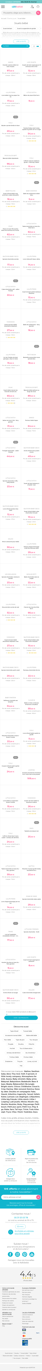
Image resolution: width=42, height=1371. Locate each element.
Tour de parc (34, 1040)
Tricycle (19, 1061)
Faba (33, 1092)
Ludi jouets (15, 1102)
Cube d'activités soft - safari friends (10, 290)
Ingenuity (21, 1094)
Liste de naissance (27, 1314)
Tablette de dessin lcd (31, 831)
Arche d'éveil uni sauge (10, 992)
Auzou (9, 1079)
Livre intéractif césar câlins (31, 259)
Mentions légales (27, 1297)
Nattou (27, 1071)
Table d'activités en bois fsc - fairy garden (10, 869)
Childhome (26, 1086)
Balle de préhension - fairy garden (31, 325)
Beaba (9, 1084)
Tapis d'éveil (14, 1031)
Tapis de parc (20, 1040)
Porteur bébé (28, 1057)
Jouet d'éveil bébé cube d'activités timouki (31, 512)
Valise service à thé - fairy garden (11, 421)
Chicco (17, 1086)
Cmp (3, 1089)
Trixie (25, 1109)
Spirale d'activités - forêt (31, 932)
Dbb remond (20, 1089)
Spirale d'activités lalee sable (31, 899)
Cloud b (35, 1086)
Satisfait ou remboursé (8, 1309)
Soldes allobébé (26, 1303)
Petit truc (26, 1107)
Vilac (14, 1112)
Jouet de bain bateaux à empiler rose (31, 484)
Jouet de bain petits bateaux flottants (31, 292)
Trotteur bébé (14, 1057)
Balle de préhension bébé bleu (31, 194)
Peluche (31, 1044)
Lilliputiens (34, 1097)
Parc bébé (25, 1358)
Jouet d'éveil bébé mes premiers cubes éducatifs (10, 194)
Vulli (23, 1074)
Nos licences (5, 1321)
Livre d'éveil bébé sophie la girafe (31, 733)
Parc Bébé (7, 1040)
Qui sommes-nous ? (28, 1290)
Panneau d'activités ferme (31, 670)
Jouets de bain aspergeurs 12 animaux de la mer (31, 65)
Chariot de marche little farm (31, 607)
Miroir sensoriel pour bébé (10, 541)
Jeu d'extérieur (30, 1053)
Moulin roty (33, 1102)
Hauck (4, 1094)
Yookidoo (28, 1112)
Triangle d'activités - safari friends (10, 451)
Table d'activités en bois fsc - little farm (31, 227)
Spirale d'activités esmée (11, 259)
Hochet (12, 1048)
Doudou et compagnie (19, 1092)
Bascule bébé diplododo (10, 158)
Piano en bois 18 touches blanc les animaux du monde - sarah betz (10, 230)
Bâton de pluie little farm (32, 95)
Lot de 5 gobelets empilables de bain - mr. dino (10, 936)
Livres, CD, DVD (32, 1061)
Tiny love (16, 1074)
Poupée (10, 1044)
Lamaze (11, 1097)
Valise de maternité (27, 1321)
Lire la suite (21, 41)
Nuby (19, 1104)
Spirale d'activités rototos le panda (10, 577)
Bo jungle (29, 1084)
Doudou (21, 1044)
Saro (12, 1109)
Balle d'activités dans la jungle (31, 577)
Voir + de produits (21, 1018)
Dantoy (9, 1089)
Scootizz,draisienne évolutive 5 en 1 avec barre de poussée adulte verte (31, 774)
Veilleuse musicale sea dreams (10, 701)
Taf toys (18, 1109)
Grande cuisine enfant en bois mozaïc (10, 65)
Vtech (20, 1112)
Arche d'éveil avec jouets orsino (31, 451)
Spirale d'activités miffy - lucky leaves (10, 481)
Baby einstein (19, 1079)
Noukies (12, 1104)
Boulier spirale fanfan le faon (10, 125)
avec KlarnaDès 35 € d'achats (31, 1155)
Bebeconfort (19, 1084)
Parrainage (25, 1323)
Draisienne (8, 1061)
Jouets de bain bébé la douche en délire (31, 801)
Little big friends (9, 1099)
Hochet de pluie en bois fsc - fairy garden (10, 963)
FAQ (3, 1326)
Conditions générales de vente (11, 1292)
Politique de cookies (8, 1300)
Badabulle (26, 1081)
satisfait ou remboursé (10, 1175)
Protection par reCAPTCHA (27, 1367)
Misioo (24, 1102)
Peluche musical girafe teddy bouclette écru (31, 869)
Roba (6, 1109)
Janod (30, 1094)
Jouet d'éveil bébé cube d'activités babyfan (31, 640)
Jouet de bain (7, 28)
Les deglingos (21, 1097)
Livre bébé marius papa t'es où (10, 96)
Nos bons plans (26, 1292)
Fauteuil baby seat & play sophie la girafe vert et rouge (31, 128)
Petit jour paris (14, 1107)
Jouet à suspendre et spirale (26, 28)
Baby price (31, 1079)
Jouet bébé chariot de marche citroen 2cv (10, 390)
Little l (32, 1099)
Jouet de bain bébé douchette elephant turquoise (10, 326)
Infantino (12, 1094)
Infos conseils (26, 1317)
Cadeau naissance (19, 1355)
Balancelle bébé (31, 1035)
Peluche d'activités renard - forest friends (10, 736)
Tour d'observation (26, 1048)
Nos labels (5, 1318)
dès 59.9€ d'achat (10, 1155)
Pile (21, 1066)
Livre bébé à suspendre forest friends (10, 801)
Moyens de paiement (8, 1305)
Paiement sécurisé (28, 1327)
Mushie (4, 1104)
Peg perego (28, 1104)
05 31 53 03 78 (31, 1182)
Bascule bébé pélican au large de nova (31, 390)
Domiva (30, 1089)
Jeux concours (26, 1319)
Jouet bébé (35, 1355)
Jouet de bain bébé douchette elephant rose (10, 640)
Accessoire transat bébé (13, 1035)
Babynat (5, 1081)
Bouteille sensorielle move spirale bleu (31, 358)
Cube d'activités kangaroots (31, 992)
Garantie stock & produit (9, 1307)
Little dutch (23, 1099)
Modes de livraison (7, 1303)
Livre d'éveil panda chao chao (10, 509)
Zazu (35, 1112)
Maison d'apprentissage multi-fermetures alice (31, 547)
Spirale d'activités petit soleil (10, 670)
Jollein (37, 1094)
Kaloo (3, 1097)
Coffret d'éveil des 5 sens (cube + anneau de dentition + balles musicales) (10, 837)
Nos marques (26, 1294)
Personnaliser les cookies (9, 1298)
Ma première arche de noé (10, 607)
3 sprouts (30, 1074)
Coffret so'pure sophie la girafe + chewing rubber (31, 161)
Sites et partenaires (7, 1316)
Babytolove (15, 1081)
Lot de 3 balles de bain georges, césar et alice (10, 358)
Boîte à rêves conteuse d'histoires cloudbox (31, 703)
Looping (5, 1102)
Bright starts (7, 1086)
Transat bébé (27, 1031)
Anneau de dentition (13, 1053)
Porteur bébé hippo (31, 420)
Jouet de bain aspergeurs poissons (31, 960)
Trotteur (28, 1355)
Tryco (8, 1112)
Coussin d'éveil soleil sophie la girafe (10, 766)
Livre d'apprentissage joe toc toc (10, 902)
